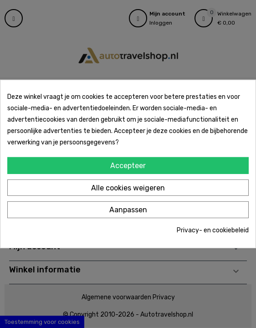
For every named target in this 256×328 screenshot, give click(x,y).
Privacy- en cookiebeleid (213, 230)
